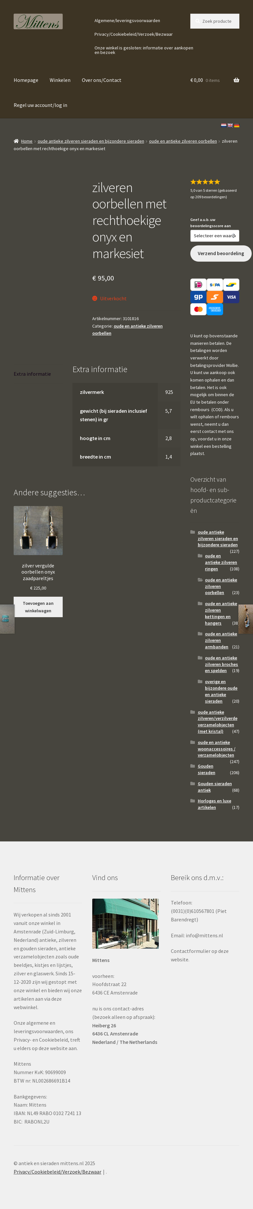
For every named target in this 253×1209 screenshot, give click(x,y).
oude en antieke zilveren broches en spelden (221, 664)
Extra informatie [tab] (32, 373)
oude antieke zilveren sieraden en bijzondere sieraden (91, 141)
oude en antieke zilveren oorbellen (183, 141)
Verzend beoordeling (221, 253)
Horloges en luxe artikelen (214, 804)
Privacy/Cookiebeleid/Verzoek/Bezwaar (134, 34)
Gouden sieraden (206, 769)
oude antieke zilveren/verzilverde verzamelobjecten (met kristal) (217, 721)
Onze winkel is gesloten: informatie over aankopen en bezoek (144, 50)
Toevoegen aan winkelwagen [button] (38, 607)
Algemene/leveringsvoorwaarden (127, 20)
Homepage (26, 80)
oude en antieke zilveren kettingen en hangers (221, 613)
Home (26, 141)
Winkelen (60, 80)
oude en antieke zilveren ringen (221, 562)
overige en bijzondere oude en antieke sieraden (221, 691)
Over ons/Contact (101, 80)
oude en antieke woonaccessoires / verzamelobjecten (216, 748)
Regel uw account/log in (40, 105)
